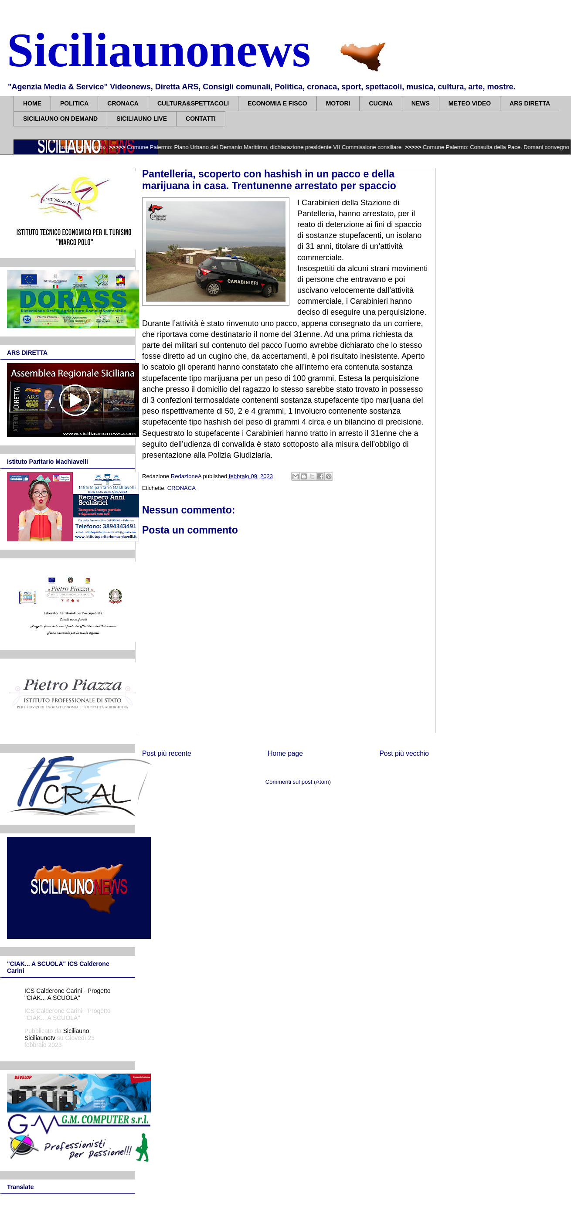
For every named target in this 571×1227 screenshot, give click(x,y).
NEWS (420, 103)
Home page (285, 753)
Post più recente (166, 753)
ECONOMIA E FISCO (277, 103)
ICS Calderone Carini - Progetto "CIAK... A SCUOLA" (67, 994)
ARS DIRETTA (530, 103)
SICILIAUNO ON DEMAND (60, 118)
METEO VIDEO (470, 103)
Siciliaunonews (159, 50)
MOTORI (338, 103)
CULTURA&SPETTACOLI (193, 103)
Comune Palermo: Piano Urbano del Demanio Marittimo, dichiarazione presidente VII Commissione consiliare (270, 147)
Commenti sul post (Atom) (298, 781)
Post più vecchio (404, 753)
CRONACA (123, 103)
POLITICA (74, 103)
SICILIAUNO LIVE (141, 118)
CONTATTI (201, 118)
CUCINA (380, 103)
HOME (32, 103)
